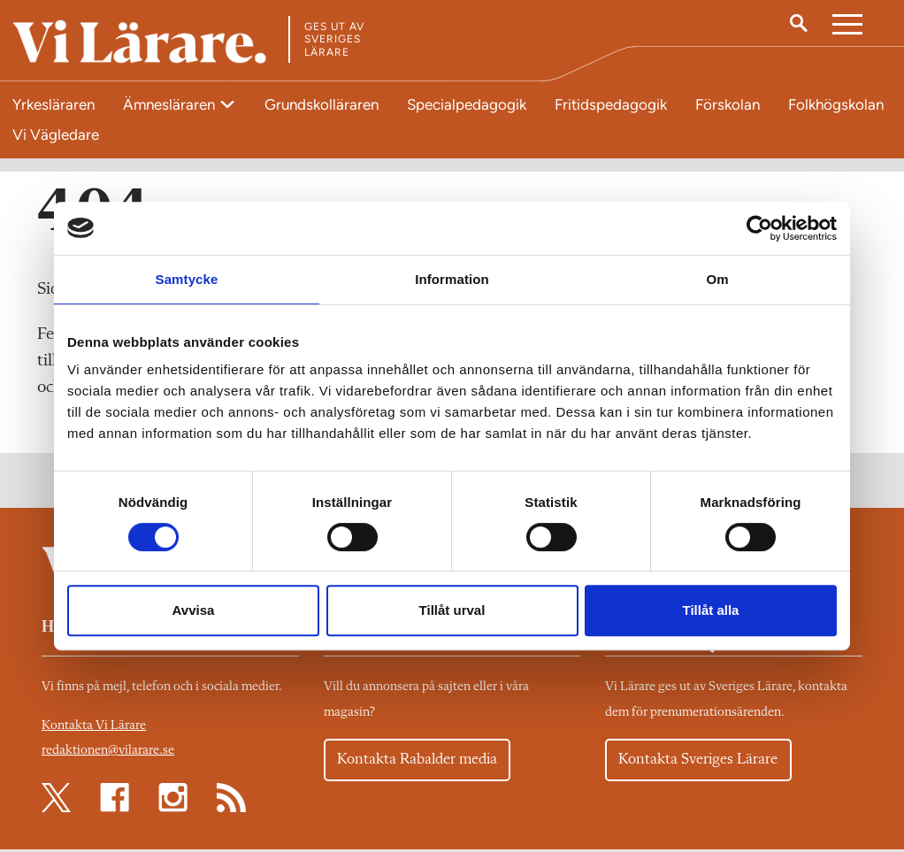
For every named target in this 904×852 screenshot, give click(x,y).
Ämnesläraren (170, 104)
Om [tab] (717, 279)
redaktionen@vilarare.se (108, 753)
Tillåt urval (452, 610)
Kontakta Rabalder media (420, 763)
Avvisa (193, 610)
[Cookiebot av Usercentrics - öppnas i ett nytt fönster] (759, 228)
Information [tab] (452, 279)
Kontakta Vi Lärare (94, 728)
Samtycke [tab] (187, 279)
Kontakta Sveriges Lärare (700, 763)
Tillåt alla (711, 610)
